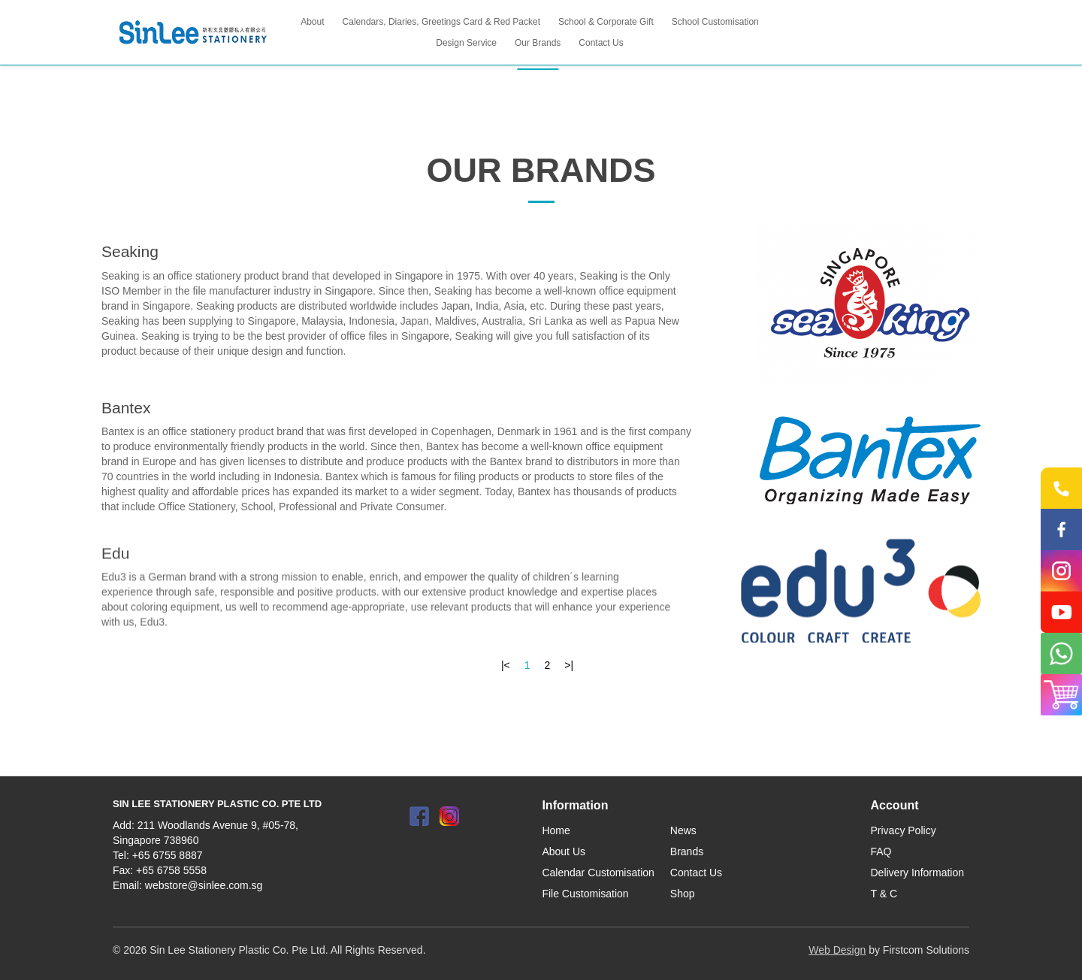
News (683, 830)
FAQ (881, 851)
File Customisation (585, 894)
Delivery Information (918, 873)
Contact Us (696, 873)
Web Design (837, 950)
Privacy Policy (903, 830)
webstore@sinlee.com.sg (204, 885)
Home (556, 830)
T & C (884, 894)
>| (568, 665)
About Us (563, 851)
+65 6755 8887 (167, 855)
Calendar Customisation (598, 873)
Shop (682, 894)
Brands (686, 851)
